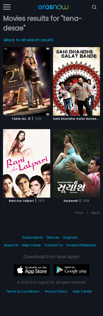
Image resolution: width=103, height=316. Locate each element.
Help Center (31, 245)
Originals (70, 237)
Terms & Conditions (22, 291)
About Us (11, 245)
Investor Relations (81, 245)
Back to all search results (29, 40)
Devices (52, 237)
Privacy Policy (56, 291)
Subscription (32, 237)
